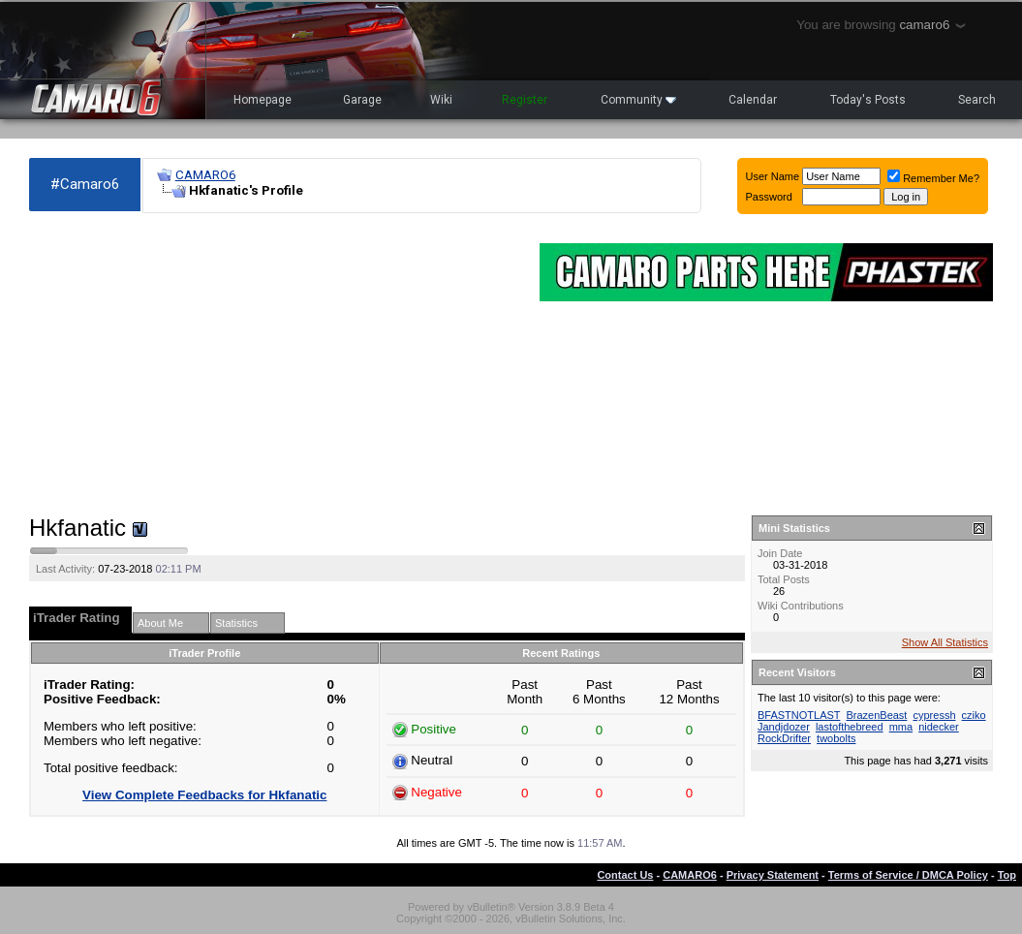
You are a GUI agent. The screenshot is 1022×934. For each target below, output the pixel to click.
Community (638, 100)
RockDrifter (784, 738)
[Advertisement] (274, 364)
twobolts (836, 738)
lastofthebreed (849, 726)
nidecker (938, 726)
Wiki (441, 100)
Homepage (262, 100)
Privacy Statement (773, 875)
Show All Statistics (945, 642)
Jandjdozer (784, 726)
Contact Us (625, 875)
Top (1007, 875)
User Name (773, 176)
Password (769, 196)
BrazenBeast (876, 715)
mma (901, 726)
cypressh (934, 715)
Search (977, 100)
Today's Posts (868, 100)
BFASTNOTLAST (799, 715)
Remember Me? (933, 178)
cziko (974, 715)
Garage (362, 100)
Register (524, 100)
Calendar (752, 100)
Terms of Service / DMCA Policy (908, 875)
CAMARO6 (205, 175)
